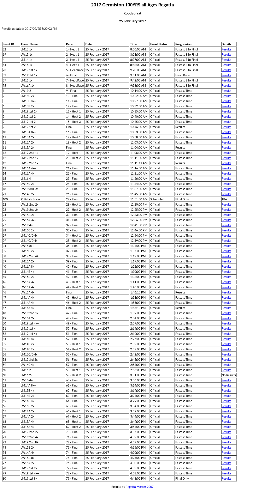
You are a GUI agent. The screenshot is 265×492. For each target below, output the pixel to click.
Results (226, 49)
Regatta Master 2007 (140, 487)
